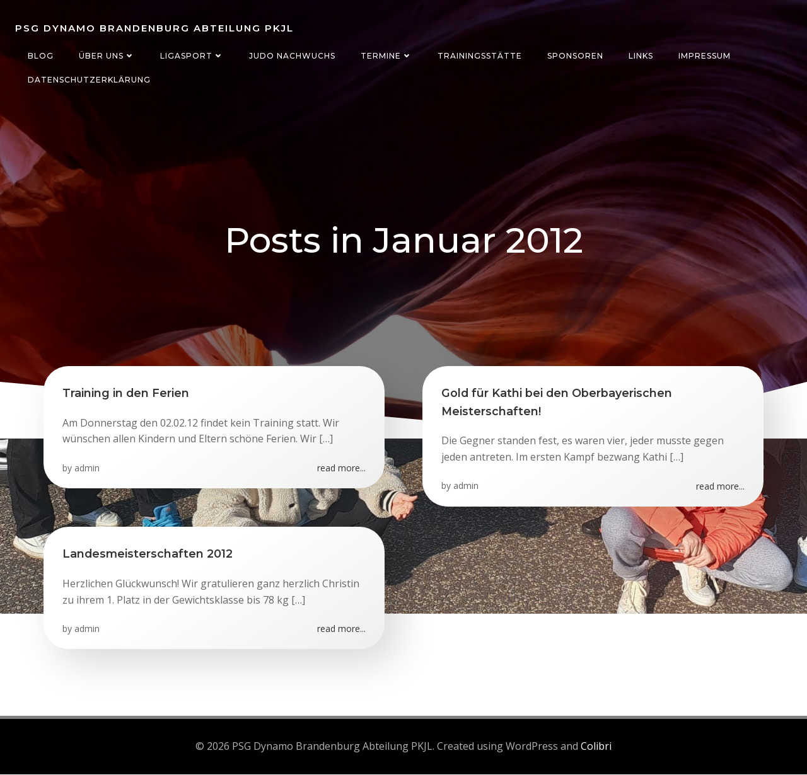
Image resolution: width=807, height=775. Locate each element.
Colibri (596, 747)
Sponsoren (575, 55)
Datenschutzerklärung (89, 79)
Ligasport (192, 55)
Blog (41, 55)
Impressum (704, 55)
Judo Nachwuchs (292, 55)
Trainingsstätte (480, 55)
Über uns (107, 55)
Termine (386, 55)
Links (641, 55)
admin (87, 468)
